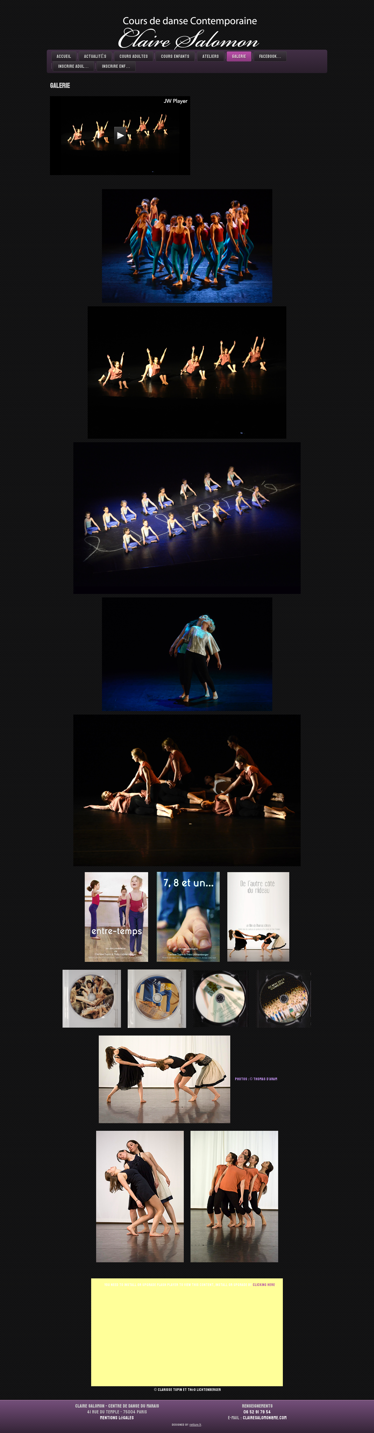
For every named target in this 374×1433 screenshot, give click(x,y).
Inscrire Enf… (116, 66)
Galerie (239, 56)
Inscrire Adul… (73, 66)
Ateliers (210, 56)
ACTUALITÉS (95, 56)
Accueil (64, 56)
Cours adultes (134, 56)
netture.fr (195, 1424)
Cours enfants (175, 56)
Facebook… (270, 56)
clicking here (264, 1284)
